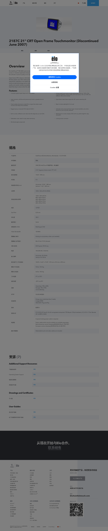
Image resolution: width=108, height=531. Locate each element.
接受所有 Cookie (55, 77)
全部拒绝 (54, 82)
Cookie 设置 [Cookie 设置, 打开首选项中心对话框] (54, 87)
